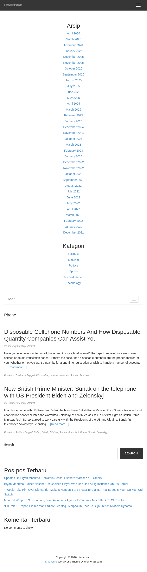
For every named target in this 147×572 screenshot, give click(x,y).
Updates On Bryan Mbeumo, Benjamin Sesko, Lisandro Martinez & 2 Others (53, 478)
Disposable (42, 375)
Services (84, 375)
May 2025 (73, 97)
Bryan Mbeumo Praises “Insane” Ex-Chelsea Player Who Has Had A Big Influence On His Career (66, 484)
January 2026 (73, 51)
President (73, 432)
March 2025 (73, 109)
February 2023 (73, 150)
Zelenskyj (101, 432)
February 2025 (73, 115)
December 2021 (73, 232)
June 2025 (73, 92)
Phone (74, 375)
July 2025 (73, 86)
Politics (73, 265)
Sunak (91, 432)
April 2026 (73, 33)
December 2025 (73, 56)
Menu (13, 299)
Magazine (51, 561)
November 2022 (73, 168)
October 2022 (73, 174)
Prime (83, 432)
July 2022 (73, 191)
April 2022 (73, 209)
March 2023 (73, 144)
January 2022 (73, 226)
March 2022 (73, 215)
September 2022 (73, 180)
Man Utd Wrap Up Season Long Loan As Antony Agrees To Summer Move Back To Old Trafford (65, 500)
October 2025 (73, 68)
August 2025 (73, 80)
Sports (73, 271)
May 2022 (73, 203)
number (54, 375)
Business (73, 253)
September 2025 (73, 74)
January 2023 (73, 156)
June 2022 (73, 197)
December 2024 (73, 127)
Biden (37, 432)
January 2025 (73, 121)
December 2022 (73, 162)
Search (9, 444)
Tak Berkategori (73, 277)
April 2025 (73, 103)
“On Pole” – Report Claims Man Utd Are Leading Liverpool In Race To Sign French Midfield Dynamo (68, 506)
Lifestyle (73, 259)
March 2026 (73, 39)
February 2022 (73, 220)
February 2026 (73, 45)
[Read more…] (17, 367)
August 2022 (73, 185)
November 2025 (73, 62)
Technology (73, 283)
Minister (54, 432)
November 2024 (73, 132)
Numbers (64, 375)
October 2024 (73, 138)
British (45, 432)
